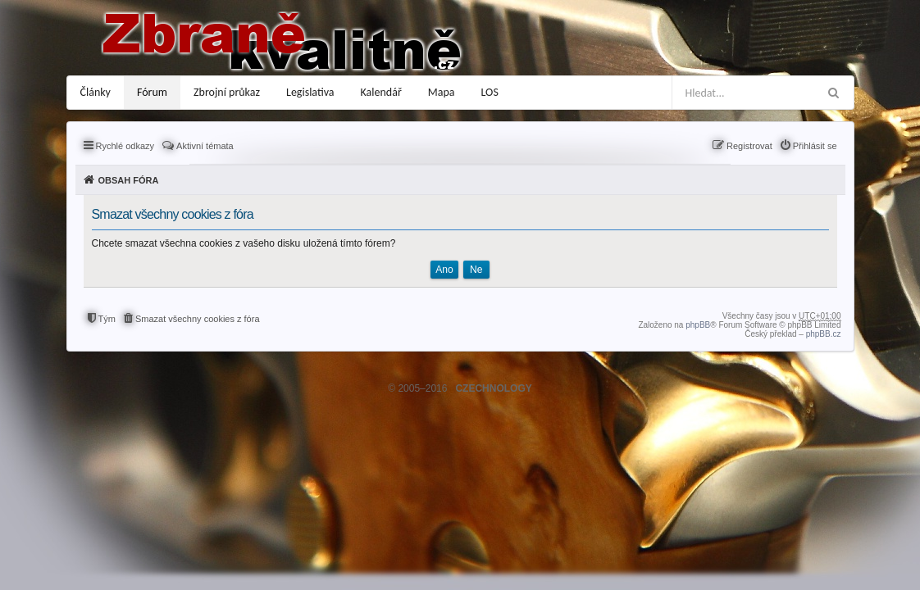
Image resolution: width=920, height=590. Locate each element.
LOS (490, 92)
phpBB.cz (823, 333)
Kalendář (381, 92)
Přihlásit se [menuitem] (815, 146)
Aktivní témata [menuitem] (205, 146)
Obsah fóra (128, 180)
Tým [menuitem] (107, 319)
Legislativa (310, 92)
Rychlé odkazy (125, 146)
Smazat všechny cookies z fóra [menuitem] (197, 319)
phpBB (697, 324)
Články (95, 92)
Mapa (441, 92)
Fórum (152, 92)
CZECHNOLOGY (493, 388)
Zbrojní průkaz (227, 92)
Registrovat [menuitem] (749, 146)
